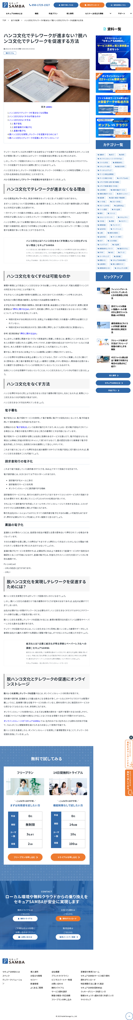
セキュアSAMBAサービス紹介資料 (95, 975)
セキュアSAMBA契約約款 (91, 987)
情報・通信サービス (105, 194)
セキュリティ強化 (104, 166)
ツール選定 (102, 209)
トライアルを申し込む (67, 857)
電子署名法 (22, 427)
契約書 (117, 256)
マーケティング (103, 256)
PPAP (100, 252)
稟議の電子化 (20, 130)
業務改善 (102, 225)
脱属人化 (102, 260)
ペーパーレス (116, 229)
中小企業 (116, 209)
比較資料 (102, 264)
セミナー (123, 221)
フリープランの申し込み (61, 999)
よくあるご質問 (36, 987)
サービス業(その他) (105, 178)
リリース (111, 213)
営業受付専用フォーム (90, 971)
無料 (100, 213)
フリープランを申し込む (24, 857)
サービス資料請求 (59, 991)
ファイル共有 (103, 162)
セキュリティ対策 (121, 268)
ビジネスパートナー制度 (61, 979)
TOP (4, 20)
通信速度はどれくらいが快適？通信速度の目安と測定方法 (119, 328)
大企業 (116, 244)
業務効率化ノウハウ (105, 248)
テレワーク (115, 225)
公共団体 (102, 190)
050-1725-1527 (42, 5)
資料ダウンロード (93, 5)
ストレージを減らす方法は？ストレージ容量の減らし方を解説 (119, 345)
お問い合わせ (26, 937)
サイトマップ (86, 999)
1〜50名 (101, 201)
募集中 (101, 155)
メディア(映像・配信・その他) (107, 186)
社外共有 (102, 237)
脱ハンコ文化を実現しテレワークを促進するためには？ (33, 134)
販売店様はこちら (120, 5)
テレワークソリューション (12, 981)
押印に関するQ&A (21, 309)
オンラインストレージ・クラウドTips (110, 159)
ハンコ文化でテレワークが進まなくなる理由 (28, 112)
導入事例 (69, 13)
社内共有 (102, 229)
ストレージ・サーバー (105, 217)
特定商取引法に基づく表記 (92, 983)
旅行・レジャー (122, 194)
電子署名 (18, 123)
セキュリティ (123, 217)
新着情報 (34, 983)
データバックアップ (104, 170)
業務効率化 (117, 162)
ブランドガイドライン (60, 975)
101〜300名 (115, 201)
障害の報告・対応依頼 (60, 995)
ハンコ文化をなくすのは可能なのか (24, 116)
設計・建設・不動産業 (117, 198)
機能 (36, 13)
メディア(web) (122, 178)
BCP (100, 241)
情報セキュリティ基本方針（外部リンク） (97, 995)
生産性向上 (119, 205)
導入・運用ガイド (117, 264)
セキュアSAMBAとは (14, 13)
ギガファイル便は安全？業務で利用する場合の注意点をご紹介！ (119, 362)
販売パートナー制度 (67, 937)
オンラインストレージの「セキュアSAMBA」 (22, 720)
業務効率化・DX (104, 268)
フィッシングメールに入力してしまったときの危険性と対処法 (119, 294)
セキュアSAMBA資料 (118, 260)
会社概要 (55, 971)
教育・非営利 (113, 233)
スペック (5, 975)
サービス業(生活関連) (106, 174)
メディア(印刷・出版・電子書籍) (108, 182)
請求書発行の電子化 (23, 127)
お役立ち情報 (36, 975)
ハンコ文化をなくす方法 (20, 119)
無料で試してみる (67, 5)
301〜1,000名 (103, 205)
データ (121, 252)
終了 (111, 155)
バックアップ (102, 244)
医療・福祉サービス (118, 190)
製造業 (101, 198)
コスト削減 (112, 241)
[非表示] (49, 107)
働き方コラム (10, 53)
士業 (100, 233)
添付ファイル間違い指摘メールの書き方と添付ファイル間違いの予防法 (119, 311)
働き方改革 (119, 166)
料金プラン (53, 13)
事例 (121, 155)
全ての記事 (15, 20)
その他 (101, 221)
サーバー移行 (116, 237)
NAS (111, 252)
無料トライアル (26, 918)
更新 (111, 221)
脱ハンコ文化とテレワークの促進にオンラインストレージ (34, 137)
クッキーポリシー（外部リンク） (93, 991)
